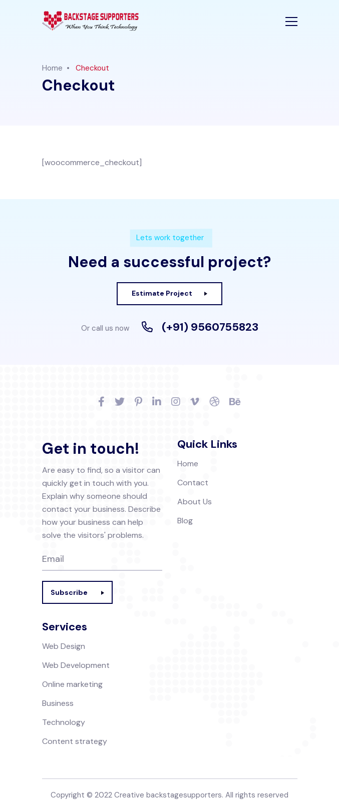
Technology (63, 722)
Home (52, 68)
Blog (185, 520)
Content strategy (74, 741)
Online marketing (72, 684)
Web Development (76, 665)
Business (58, 703)
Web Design (63, 646)
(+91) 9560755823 (210, 327)
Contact (192, 482)
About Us (194, 501)
